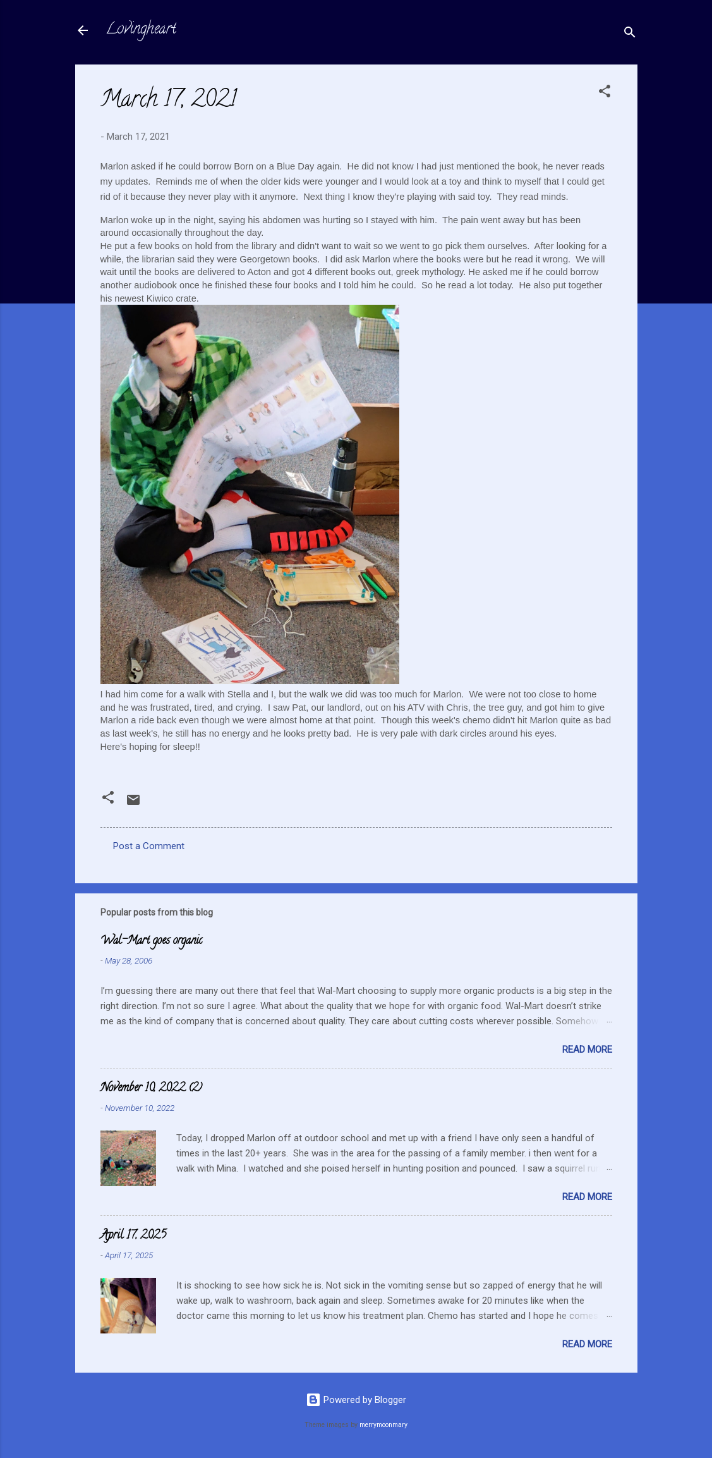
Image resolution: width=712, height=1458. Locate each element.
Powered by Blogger (356, 1400)
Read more (587, 1049)
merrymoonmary (383, 1425)
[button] (604, 93)
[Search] (629, 34)
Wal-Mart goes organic (151, 941)
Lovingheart (141, 30)
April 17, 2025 (133, 1236)
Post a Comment (148, 846)
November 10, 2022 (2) (151, 1089)
